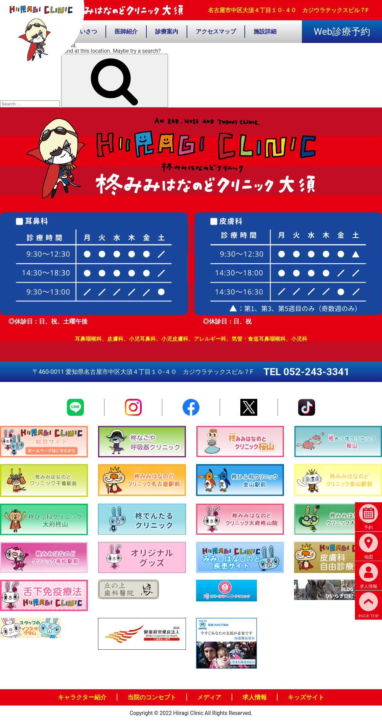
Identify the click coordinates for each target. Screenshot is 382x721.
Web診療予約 (342, 31)
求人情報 (254, 697)
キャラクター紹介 (82, 697)
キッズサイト (306, 697)
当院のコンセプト (151, 697)
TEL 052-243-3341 (306, 372)
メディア (209, 697)
